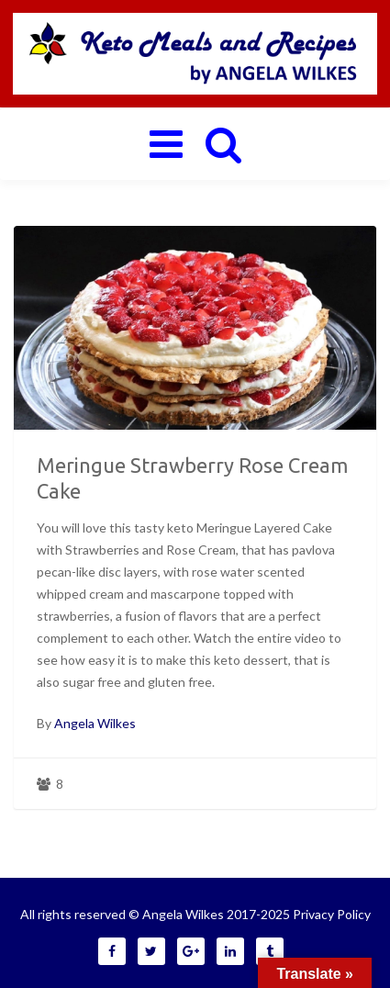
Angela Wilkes (95, 723)
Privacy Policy (332, 914)
